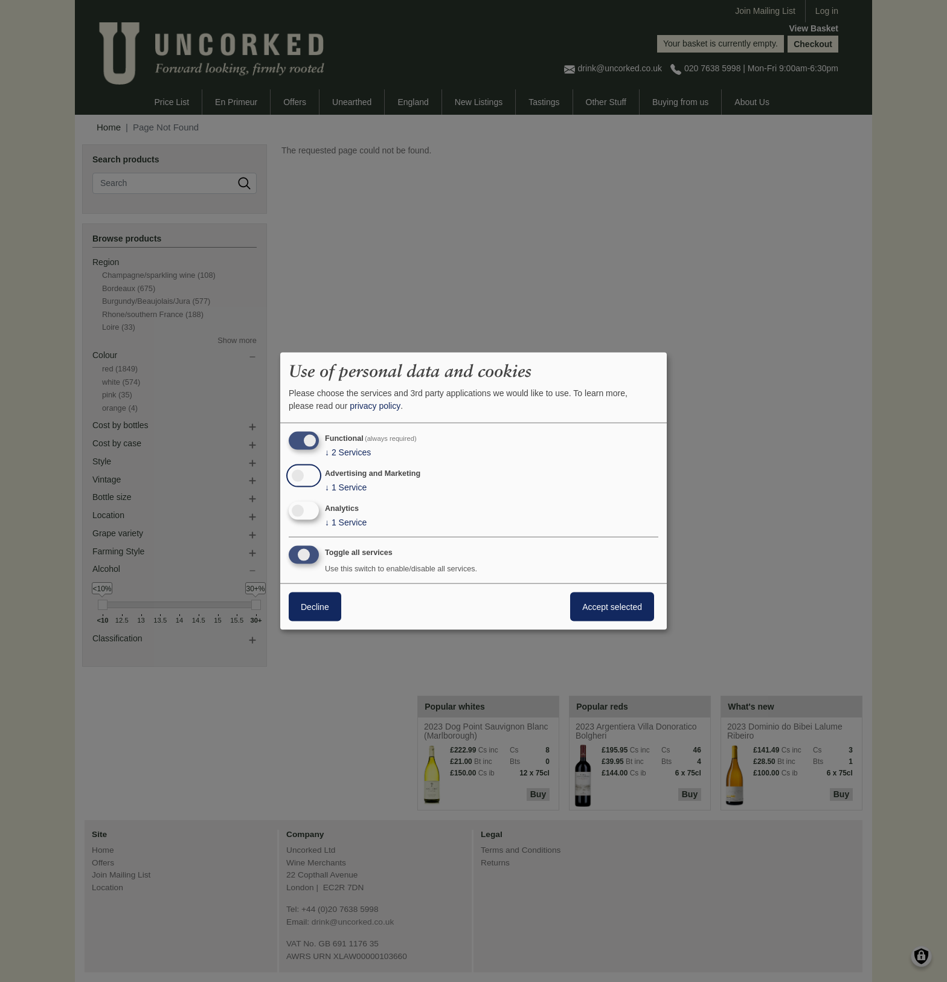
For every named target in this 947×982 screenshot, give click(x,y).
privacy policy (375, 406)
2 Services (348, 452)
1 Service (346, 487)
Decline (315, 606)
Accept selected (612, 606)
